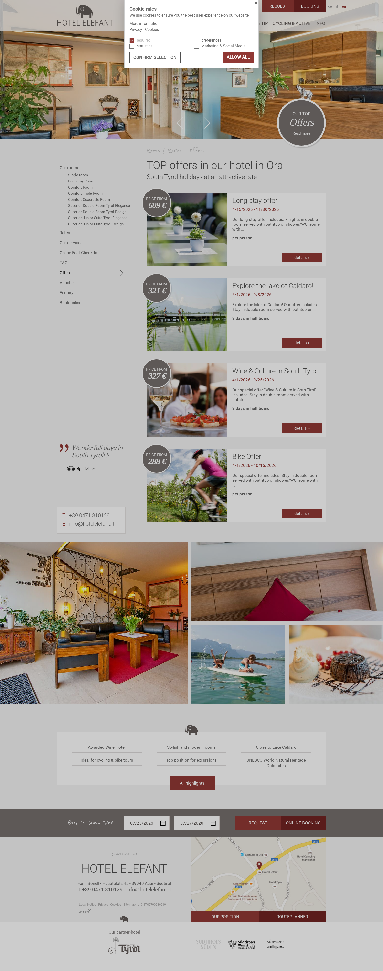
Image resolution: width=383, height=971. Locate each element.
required (144, 40)
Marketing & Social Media (223, 46)
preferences (211, 40)
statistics (144, 46)
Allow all (238, 57)
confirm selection (155, 57)
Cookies (152, 29)
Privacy (135, 29)
